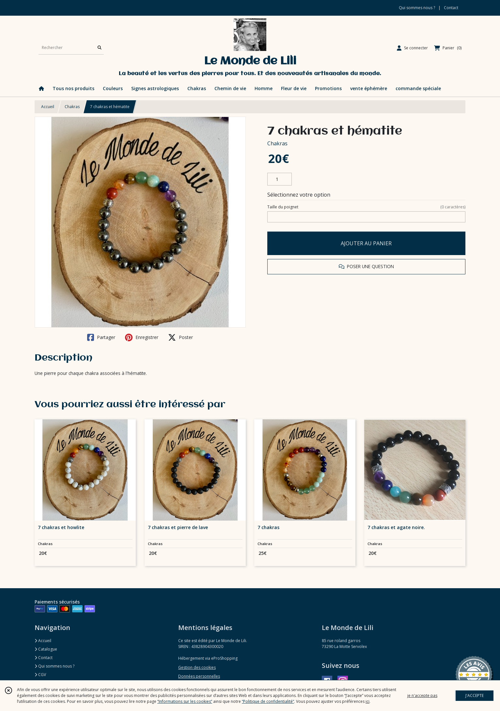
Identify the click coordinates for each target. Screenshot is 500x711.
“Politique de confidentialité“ (268, 701)
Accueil (47, 106)
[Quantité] (279, 179)
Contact (451, 7)
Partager (101, 337)
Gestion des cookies (197, 667)
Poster (180, 337)
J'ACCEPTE (474, 695)
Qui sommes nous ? (54, 666)
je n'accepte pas (422, 695)
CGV (40, 674)
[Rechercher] (99, 47)
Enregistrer (141, 337)
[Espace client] (412, 48)
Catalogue (46, 649)
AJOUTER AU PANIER (366, 243)
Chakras (72, 106)
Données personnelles (199, 676)
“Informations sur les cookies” (184, 701)
